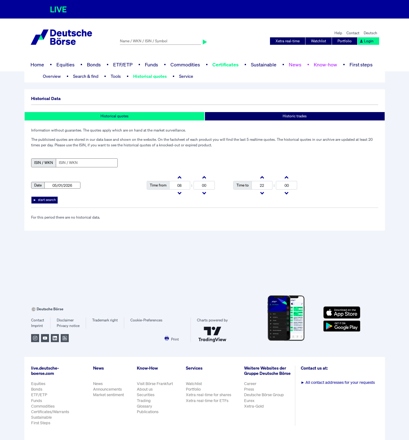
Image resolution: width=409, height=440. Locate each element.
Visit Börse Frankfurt (155, 383)
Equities (65, 64)
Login (366, 41)
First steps (361, 64)
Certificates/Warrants (50, 411)
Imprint (37, 325)
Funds (151, 64)
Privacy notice (68, 325)
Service (186, 76)
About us (145, 389)
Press (249, 389)
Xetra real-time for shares (208, 394)
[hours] (180, 185)
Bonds (94, 64)
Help (338, 33)
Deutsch (370, 33)
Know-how (325, 64)
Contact (352, 33)
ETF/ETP (123, 64)
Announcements (107, 389)
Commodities (185, 64)
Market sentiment (108, 394)
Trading (144, 400)
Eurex (249, 400)
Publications (147, 411)
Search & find (85, 76)
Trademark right (105, 320)
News (295, 64)
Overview (52, 76)
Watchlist (318, 41)
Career (250, 383)
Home (37, 64)
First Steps (40, 422)
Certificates (225, 64)
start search (47, 200)
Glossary (144, 406)
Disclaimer (65, 320)
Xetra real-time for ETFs (207, 400)
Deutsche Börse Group (264, 394)
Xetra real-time (288, 41)
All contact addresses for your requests (338, 382)
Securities (145, 394)
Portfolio (344, 41)
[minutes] (204, 185)
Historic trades (295, 116)
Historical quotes (150, 76)
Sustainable (263, 64)
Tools (116, 76)
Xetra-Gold (254, 406)
